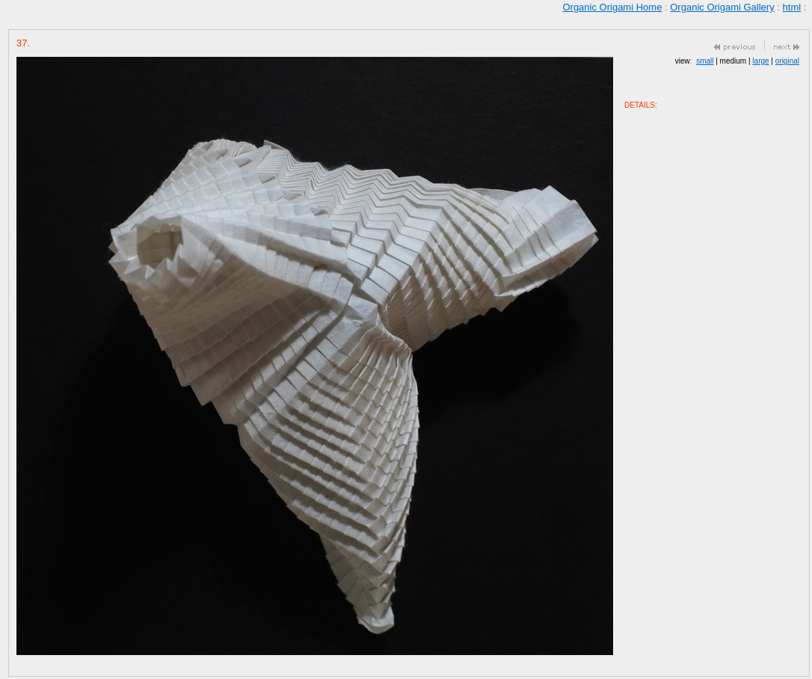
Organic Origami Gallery (722, 7)
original (787, 61)
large (760, 61)
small (704, 61)
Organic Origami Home (612, 7)
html (792, 7)
